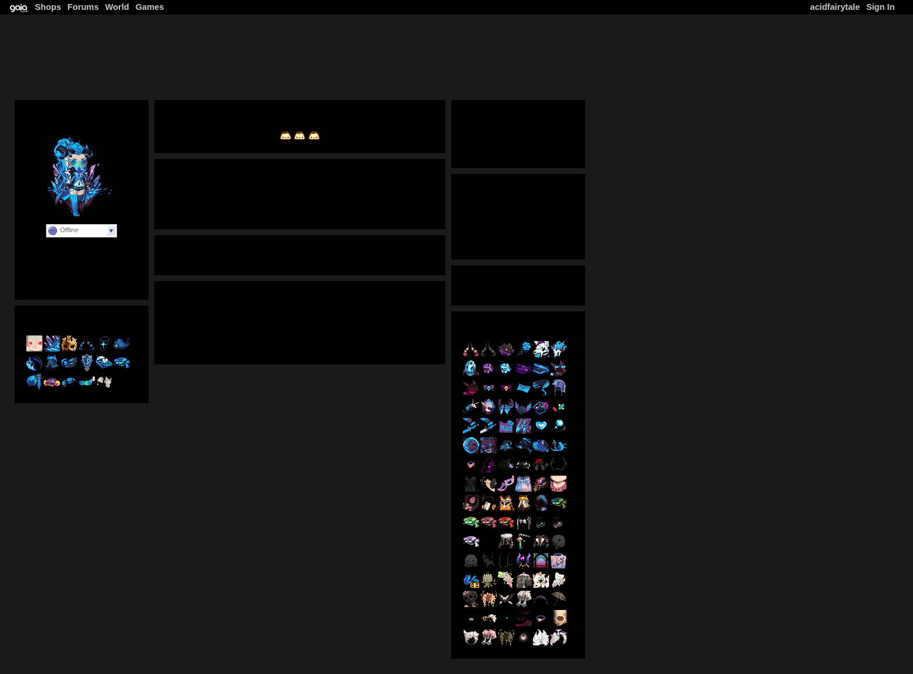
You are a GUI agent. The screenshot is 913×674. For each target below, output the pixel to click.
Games (150, 7)
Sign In (880, 7)
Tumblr (241, 342)
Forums (83, 7)
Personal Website (81, 278)
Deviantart (196, 342)
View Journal (300, 192)
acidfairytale (835, 7)
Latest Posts (518, 238)
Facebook (334, 342)
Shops (48, 7)
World (117, 7)
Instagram (284, 342)
